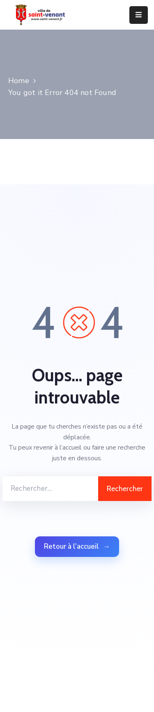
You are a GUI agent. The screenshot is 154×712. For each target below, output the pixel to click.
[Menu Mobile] (138, 15)
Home (18, 81)
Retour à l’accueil (77, 546)
